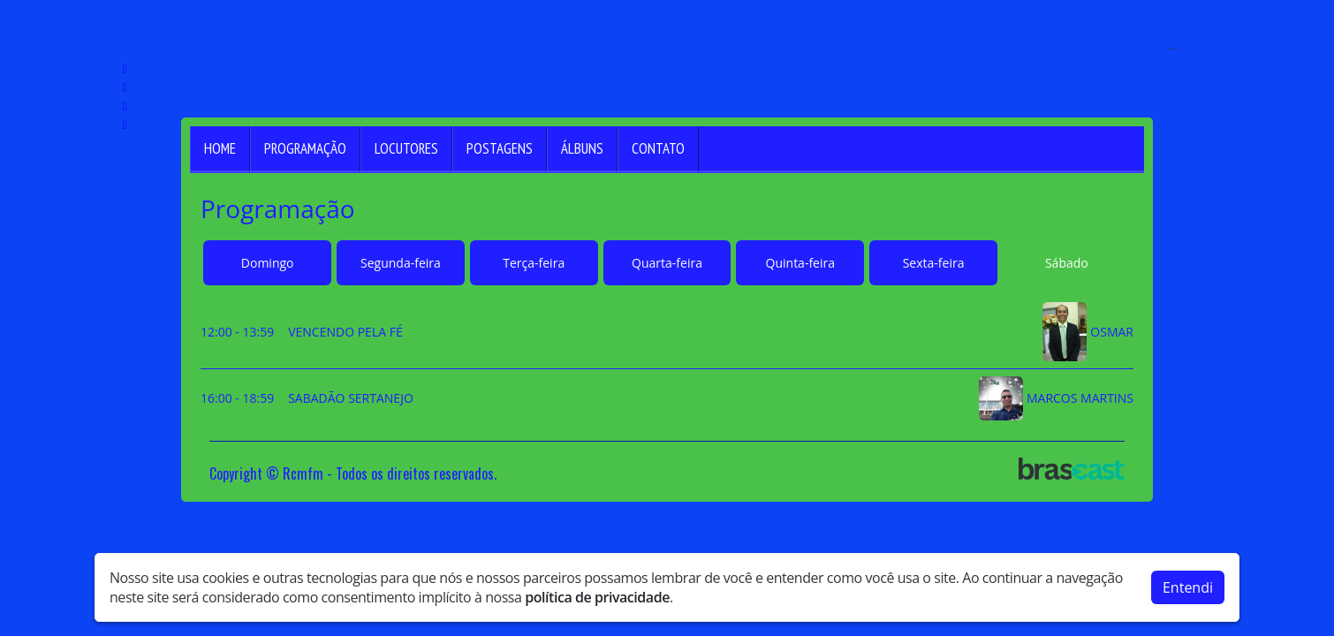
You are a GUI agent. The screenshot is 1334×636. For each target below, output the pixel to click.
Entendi (1188, 584)
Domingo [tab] (267, 262)
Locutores (406, 148)
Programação (305, 148)
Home (220, 148)
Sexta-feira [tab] (934, 262)
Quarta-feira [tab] (667, 262)
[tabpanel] (667, 361)
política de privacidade (597, 593)
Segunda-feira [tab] (400, 262)
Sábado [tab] (1066, 262)
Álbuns (582, 148)
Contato (658, 148)
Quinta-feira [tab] (800, 262)
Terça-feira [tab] (534, 262)
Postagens (499, 148)
